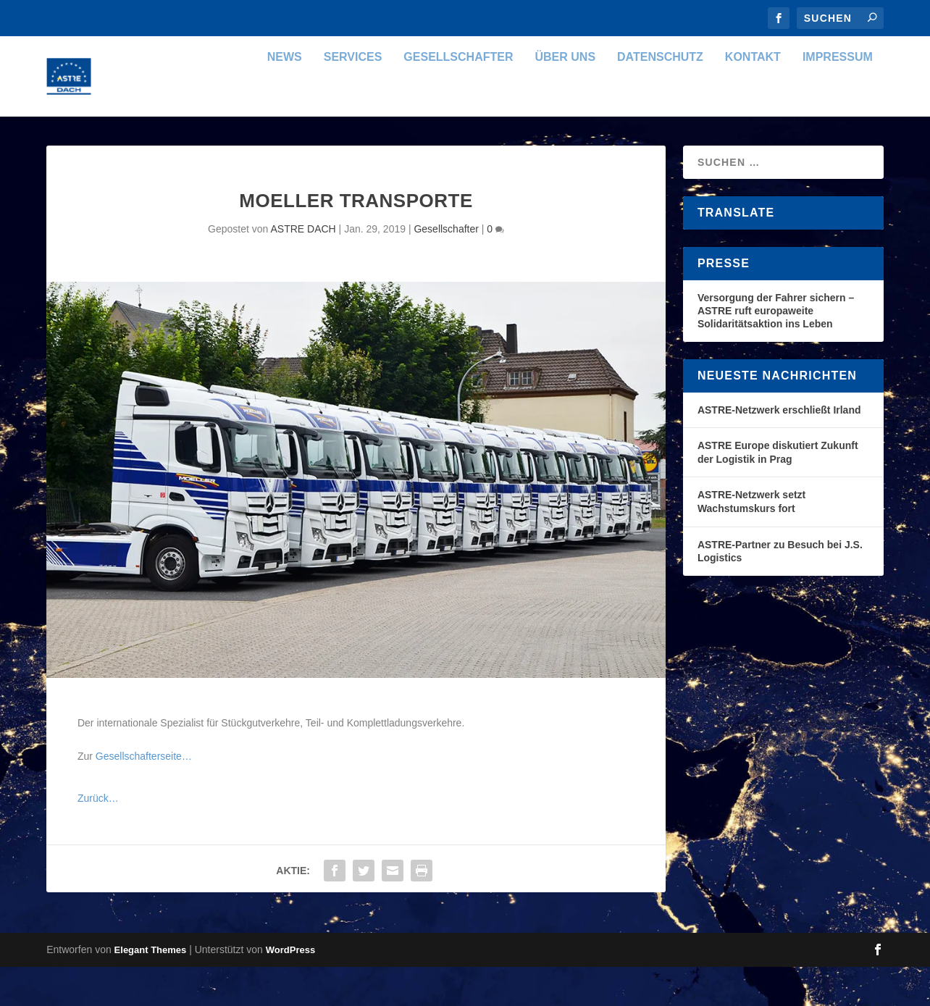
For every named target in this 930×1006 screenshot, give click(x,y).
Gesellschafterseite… (144, 795)
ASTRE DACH (302, 268)
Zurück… (98, 837)
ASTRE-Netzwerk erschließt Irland (779, 449)
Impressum (838, 96)
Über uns (565, 96)
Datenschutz (660, 96)
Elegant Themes (150, 989)
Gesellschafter (458, 96)
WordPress (290, 989)
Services (353, 96)
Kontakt (753, 96)
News (284, 96)
